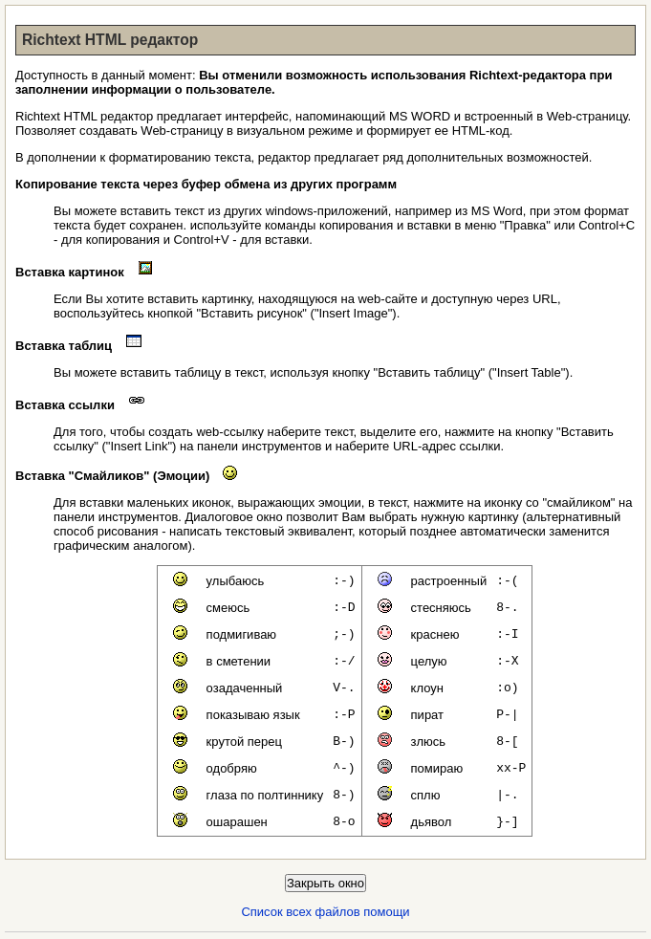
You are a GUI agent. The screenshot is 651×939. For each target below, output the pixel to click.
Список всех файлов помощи (325, 912)
